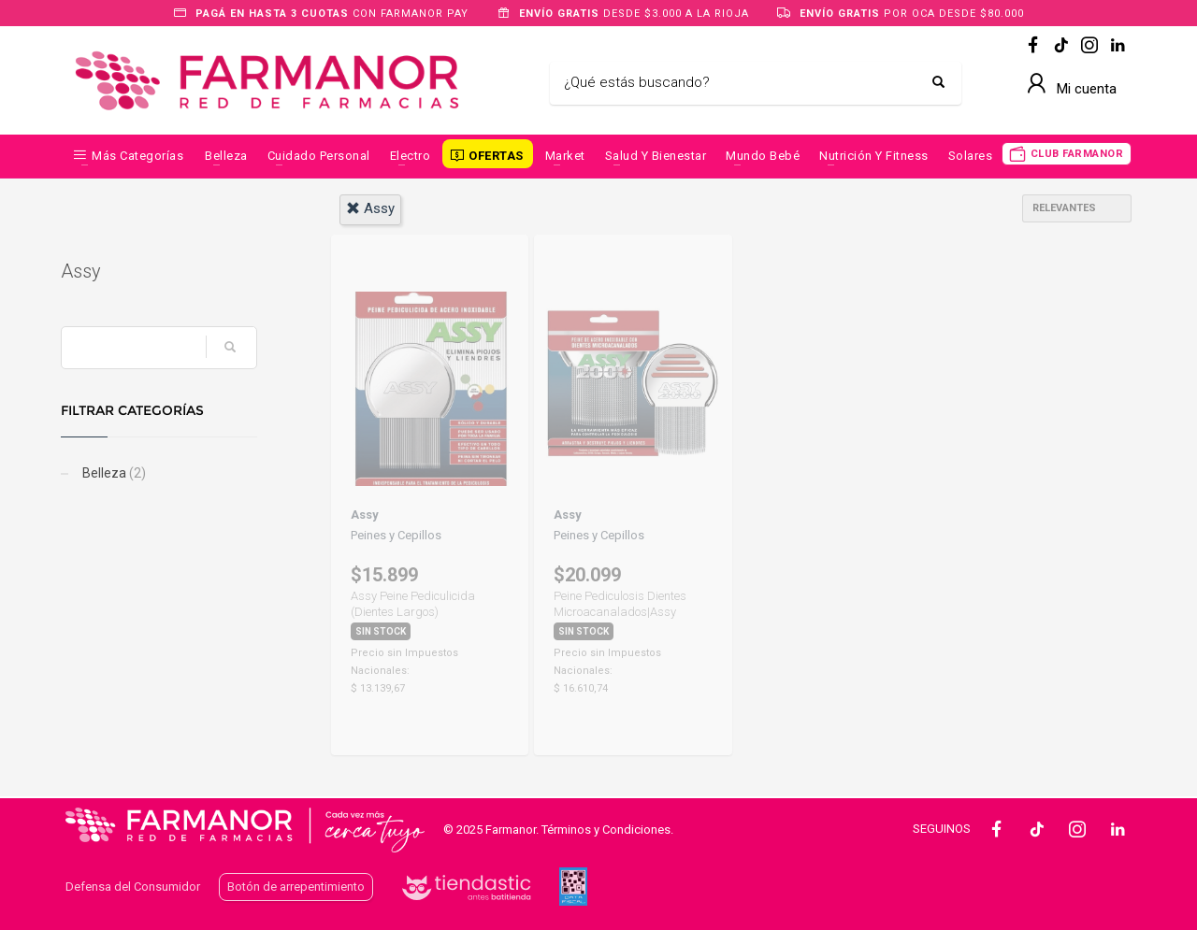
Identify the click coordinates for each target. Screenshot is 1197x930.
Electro (410, 156)
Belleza (226, 156)
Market (565, 156)
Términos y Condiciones (606, 830)
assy (370, 208)
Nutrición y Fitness (874, 156)
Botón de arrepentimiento (296, 887)
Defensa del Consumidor (132, 887)
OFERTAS (496, 156)
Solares (970, 156)
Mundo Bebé (763, 156)
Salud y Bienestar (656, 156)
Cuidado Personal (318, 156)
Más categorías (137, 156)
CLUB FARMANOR (1077, 154)
